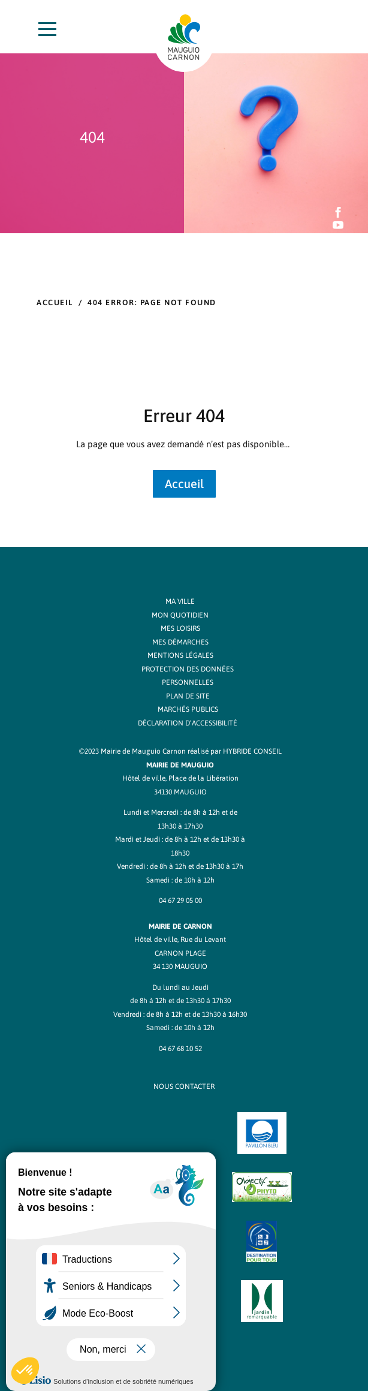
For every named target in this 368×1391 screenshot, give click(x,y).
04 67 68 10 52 (180, 1048)
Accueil (55, 302)
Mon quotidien (180, 615)
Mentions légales (180, 655)
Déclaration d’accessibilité (187, 723)
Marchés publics (188, 709)
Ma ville (180, 601)
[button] (25, 1370)
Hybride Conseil (252, 751)
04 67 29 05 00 (180, 900)
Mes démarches (180, 642)
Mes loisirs (180, 628)
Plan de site (188, 696)
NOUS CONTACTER (184, 1086)
